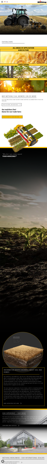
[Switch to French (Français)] (7, 2)
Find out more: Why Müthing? (10, 104)
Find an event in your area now (11, 117)
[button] (23, 30)
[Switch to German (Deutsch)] (5, 2)
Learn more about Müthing (9, 425)
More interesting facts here (11, 403)
